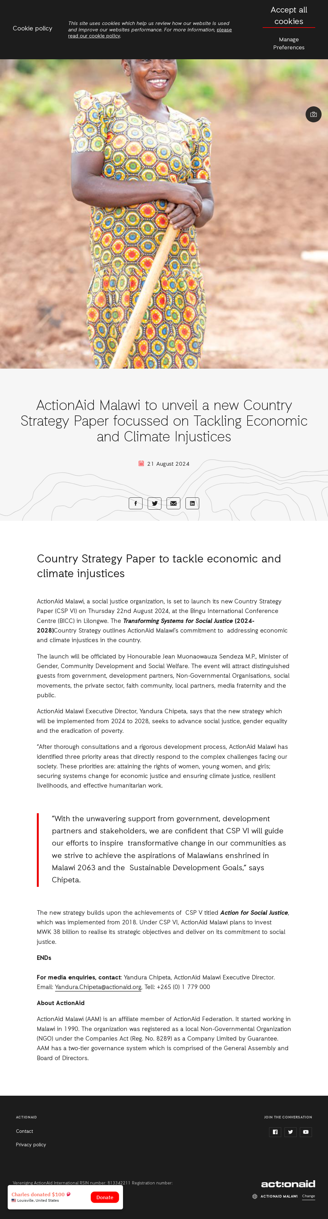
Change (308, 1196)
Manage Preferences (289, 44)
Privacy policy (31, 1145)
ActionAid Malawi (288, 1183)
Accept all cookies (289, 16)
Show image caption (314, 114)
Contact (24, 1131)
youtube (306, 1132)
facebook (275, 1132)
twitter (290, 1132)
